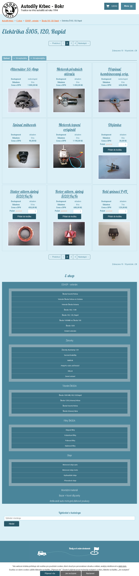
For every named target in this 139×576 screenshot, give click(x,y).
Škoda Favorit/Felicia (70, 294)
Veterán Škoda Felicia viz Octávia (70, 299)
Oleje (69, 455)
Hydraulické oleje (70, 475)
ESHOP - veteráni (32, 21)
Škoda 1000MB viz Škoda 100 (70, 320)
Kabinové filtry (70, 446)
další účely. (123, 566)
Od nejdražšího (22, 58)
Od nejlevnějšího (40, 58)
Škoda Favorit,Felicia (70, 406)
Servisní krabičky (70, 355)
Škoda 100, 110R (70, 310)
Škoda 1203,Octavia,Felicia (70, 400)
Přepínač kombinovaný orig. (114, 71)
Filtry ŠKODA (69, 420)
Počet (106, 144)
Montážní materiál (69, 490)
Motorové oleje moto (70, 470)
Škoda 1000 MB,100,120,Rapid (70, 395)
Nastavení (90, 573)
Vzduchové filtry (70, 435)
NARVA (70, 360)
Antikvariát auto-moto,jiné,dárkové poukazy (69, 501)
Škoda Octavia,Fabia (70, 411)
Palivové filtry (70, 441)
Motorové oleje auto (70, 465)
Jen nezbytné (70, 573)
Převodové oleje (70, 481)
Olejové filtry (70, 430)
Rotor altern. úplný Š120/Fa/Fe (69, 194)
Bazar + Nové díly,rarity (69, 495)
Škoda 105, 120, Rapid (50, 21)
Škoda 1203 (70, 326)
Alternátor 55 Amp (24, 69)
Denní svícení (70, 376)
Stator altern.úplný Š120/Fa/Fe (24, 194)
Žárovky (69, 340)
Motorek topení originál (69, 127)
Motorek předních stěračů (69, 71)
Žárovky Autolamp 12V (70, 350)
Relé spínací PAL (114, 191)
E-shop (19, 21)
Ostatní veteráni (70, 331)
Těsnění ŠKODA (69, 386)
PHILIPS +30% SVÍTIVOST (70, 366)
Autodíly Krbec (7, 21)
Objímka (114, 124)
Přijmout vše (50, 573)
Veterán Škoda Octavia (70, 304)
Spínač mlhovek (24, 124)
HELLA (70, 371)
